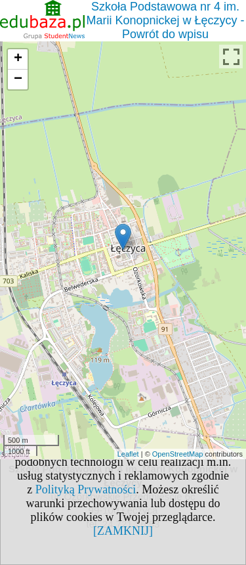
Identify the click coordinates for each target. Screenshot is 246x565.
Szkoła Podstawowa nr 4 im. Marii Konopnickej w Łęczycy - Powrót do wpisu (165, 20)
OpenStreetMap (177, 454)
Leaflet (128, 454)
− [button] (18, 79)
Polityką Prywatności (85, 489)
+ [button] (18, 59)
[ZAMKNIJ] (123, 530)
